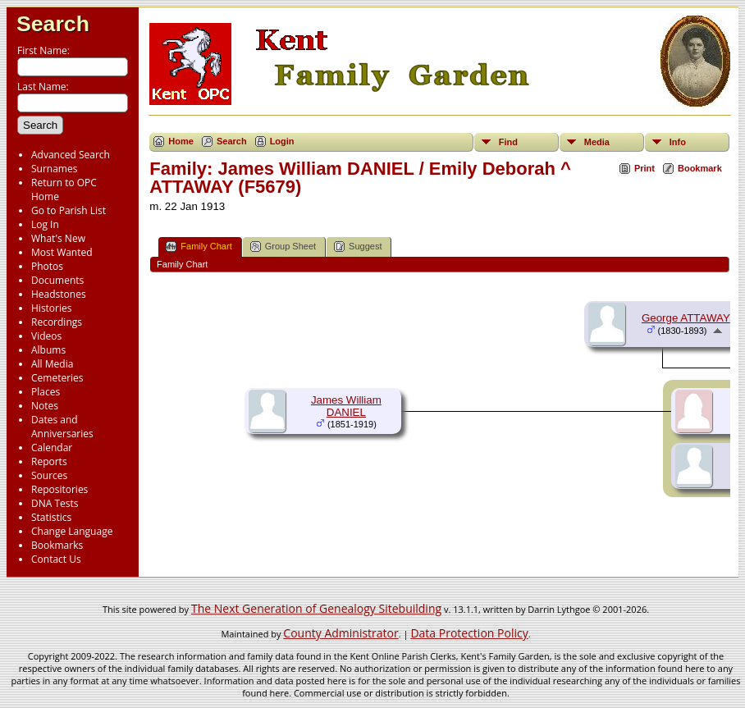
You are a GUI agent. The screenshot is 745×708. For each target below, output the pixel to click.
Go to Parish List (68, 210)
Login (282, 141)
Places (45, 392)
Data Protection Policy (469, 633)
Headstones (58, 294)
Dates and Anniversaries (62, 427)
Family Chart (198, 246)
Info (678, 142)
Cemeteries (57, 378)
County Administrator (340, 633)
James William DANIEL (346, 406)
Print (644, 168)
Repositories (59, 489)
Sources (49, 475)
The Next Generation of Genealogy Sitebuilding (316, 608)
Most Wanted (62, 252)
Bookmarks (57, 545)
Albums (48, 350)
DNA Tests (55, 503)
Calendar (51, 447)
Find (508, 142)
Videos (46, 336)
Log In (45, 224)
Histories (51, 308)
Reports (49, 461)
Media (597, 142)
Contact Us (56, 559)
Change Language (71, 531)
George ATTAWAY (686, 318)
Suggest (358, 246)
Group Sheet (283, 246)
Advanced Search (70, 155)
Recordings (56, 322)
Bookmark (700, 168)
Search (52, 23)
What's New (58, 238)
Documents (57, 280)
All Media (52, 364)
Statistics (51, 517)
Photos (47, 266)
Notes (44, 406)
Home (181, 141)
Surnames (54, 169)
